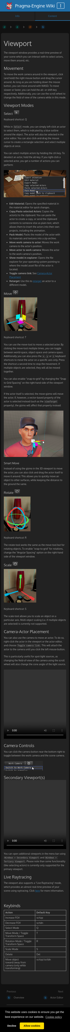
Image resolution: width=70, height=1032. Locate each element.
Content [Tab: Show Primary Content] (52, 16)
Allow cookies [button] (32, 1025)
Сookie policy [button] (53, 1017)
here (37, 890)
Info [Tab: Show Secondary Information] (17, 16)
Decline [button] (11, 1025)
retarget (37, 281)
